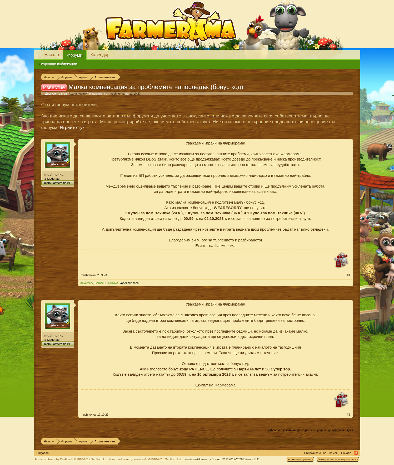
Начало (51, 55)
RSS (356, 453)
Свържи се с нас (315, 452)
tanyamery (86, 283)
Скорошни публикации (58, 64)
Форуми (74, 55)
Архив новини (78, 93)
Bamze (99, 283)
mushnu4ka (116, 93)
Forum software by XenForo (71, 459)
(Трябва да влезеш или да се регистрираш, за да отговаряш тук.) (309, 430)
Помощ (333, 452)
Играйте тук (72, 127)
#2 (348, 414)
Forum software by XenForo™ (145, 459)
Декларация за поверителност (337, 459)
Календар (100, 55)
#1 (348, 275)
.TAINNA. (113, 283)
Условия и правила (300, 459)
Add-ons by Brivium (222, 459)
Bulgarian (43, 452)
